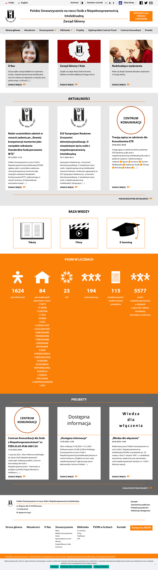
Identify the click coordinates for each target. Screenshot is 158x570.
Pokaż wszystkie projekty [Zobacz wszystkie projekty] (138, 488)
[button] (81, 2)
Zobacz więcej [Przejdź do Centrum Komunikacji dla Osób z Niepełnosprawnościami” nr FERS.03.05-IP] (17, 476)
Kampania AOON (141, 528)
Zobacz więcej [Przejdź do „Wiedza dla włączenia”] (121, 476)
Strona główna (13, 30)
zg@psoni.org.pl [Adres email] (25, 513)
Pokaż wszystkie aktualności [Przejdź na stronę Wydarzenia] (136, 198)
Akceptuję (54, 567)
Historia (58, 541)
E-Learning (81, 531)
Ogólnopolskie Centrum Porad (102, 30)
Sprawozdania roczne (62, 539)
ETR (79, 539)
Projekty (80, 30)
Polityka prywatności (139, 508)
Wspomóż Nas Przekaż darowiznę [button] (141, 16)
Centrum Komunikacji (131, 30)
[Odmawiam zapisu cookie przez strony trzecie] (155, 564)
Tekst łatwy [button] (126, 2)
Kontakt (148, 30)
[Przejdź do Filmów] (79, 233)
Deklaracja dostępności (140, 511)
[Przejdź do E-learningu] (126, 233)
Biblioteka (65, 30)
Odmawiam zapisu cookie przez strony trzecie (76, 567)
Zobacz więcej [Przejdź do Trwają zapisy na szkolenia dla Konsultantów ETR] (121, 187)
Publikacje (81, 536)
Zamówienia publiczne (140, 505)
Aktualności (29, 30)
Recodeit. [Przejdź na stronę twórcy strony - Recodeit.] (115, 557)
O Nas (47, 527)
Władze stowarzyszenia (63, 533)
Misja (57, 531)
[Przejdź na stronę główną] (10, 507)
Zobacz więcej (17, 84)
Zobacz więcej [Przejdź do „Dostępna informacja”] (69, 476)
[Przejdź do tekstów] (32, 233)
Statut (57, 536)
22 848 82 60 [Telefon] (23, 509)
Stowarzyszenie (46, 30)
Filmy (79, 533)
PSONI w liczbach (102, 527)
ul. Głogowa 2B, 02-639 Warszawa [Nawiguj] (29, 506)
